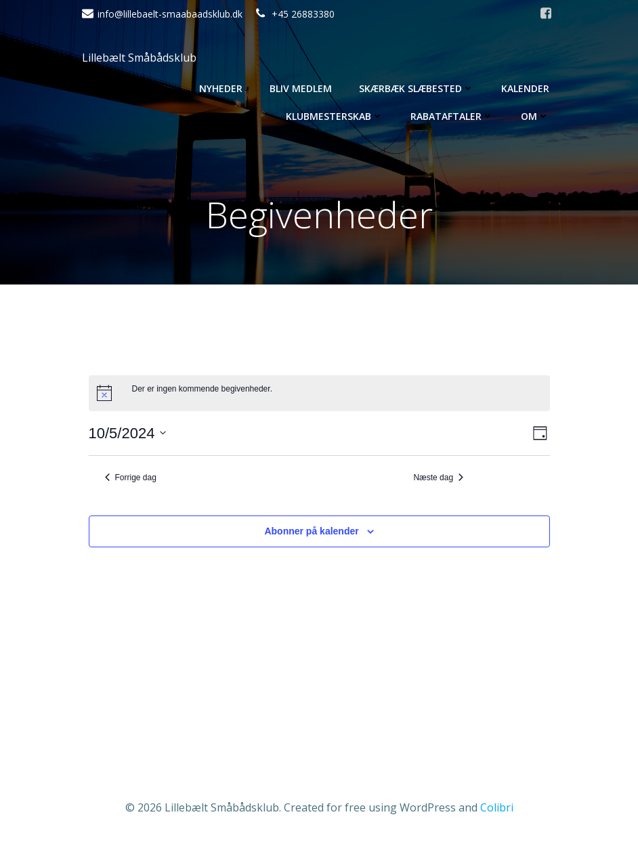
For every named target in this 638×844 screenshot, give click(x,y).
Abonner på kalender (311, 531)
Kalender (525, 88)
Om (535, 116)
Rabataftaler (452, 116)
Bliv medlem (301, 88)
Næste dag (438, 477)
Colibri (496, 807)
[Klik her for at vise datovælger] (128, 433)
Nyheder (220, 88)
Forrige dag (130, 477)
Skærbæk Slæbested (416, 88)
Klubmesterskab (334, 116)
